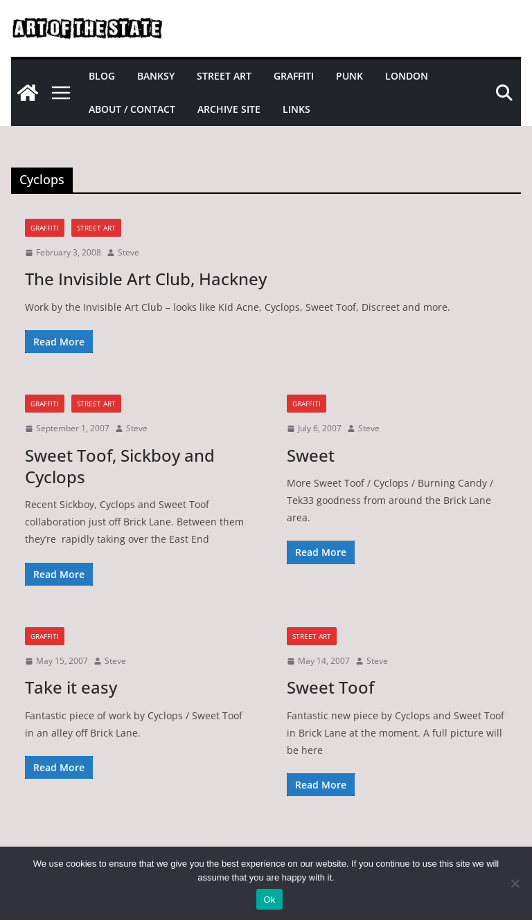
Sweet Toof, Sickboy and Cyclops (120, 466)
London (406, 75)
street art (96, 228)
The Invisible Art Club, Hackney (146, 278)
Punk (349, 75)
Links (296, 109)
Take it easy (71, 687)
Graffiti (294, 75)
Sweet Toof (330, 687)
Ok (269, 899)
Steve (128, 252)
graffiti (44, 228)
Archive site (228, 109)
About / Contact (132, 109)
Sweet (311, 455)
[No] (515, 883)
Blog (102, 75)
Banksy (156, 75)
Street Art (224, 75)
